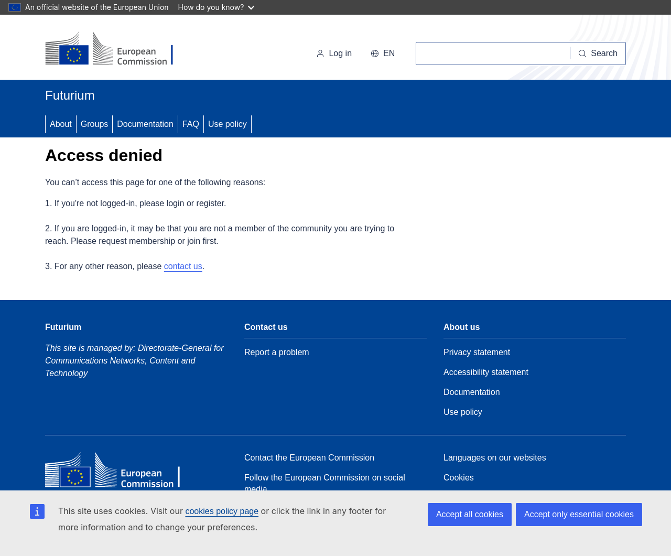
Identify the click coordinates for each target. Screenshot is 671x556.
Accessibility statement (485, 372)
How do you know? (216, 7)
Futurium (70, 95)
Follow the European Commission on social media (324, 483)
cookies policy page (221, 511)
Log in (334, 53)
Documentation (145, 124)
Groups (94, 124)
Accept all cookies (469, 514)
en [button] (383, 53)
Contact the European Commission (309, 457)
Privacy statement (476, 352)
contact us (183, 266)
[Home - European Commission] (117, 49)
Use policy (227, 124)
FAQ (190, 124)
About (61, 124)
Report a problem (276, 352)
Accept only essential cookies (579, 514)
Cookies (458, 477)
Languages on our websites (494, 457)
